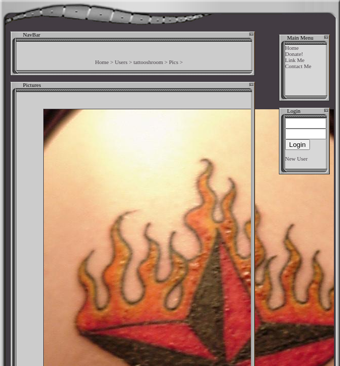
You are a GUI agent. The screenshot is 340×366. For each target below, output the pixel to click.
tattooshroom (148, 62)
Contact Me (298, 66)
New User (296, 159)
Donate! (294, 54)
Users (121, 62)
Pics (173, 62)
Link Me (294, 60)
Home (102, 62)
